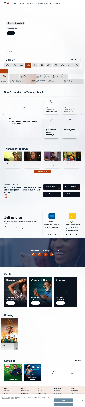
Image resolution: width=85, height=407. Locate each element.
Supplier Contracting (75, 390)
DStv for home (40, 385)
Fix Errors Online (57, 387)
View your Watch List (8, 387)
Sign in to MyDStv (57, 385)
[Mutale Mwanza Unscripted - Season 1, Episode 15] (39, 76)
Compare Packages (41, 387)
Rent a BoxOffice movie (8, 390)
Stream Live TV (7, 385)
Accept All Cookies (63, 404)
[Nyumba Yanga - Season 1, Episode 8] (56, 71)
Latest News (23, 390)
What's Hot (23, 387)
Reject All (63, 400)
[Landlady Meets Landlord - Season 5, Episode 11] (40, 71)
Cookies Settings (63, 397)
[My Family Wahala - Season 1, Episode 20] (64, 71)
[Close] (82, 400)
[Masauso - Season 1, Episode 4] (55, 76)
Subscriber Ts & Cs (74, 385)
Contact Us (56, 390)
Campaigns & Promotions (76, 387)
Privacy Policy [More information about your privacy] (14, 398)
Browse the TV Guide (25, 385)
